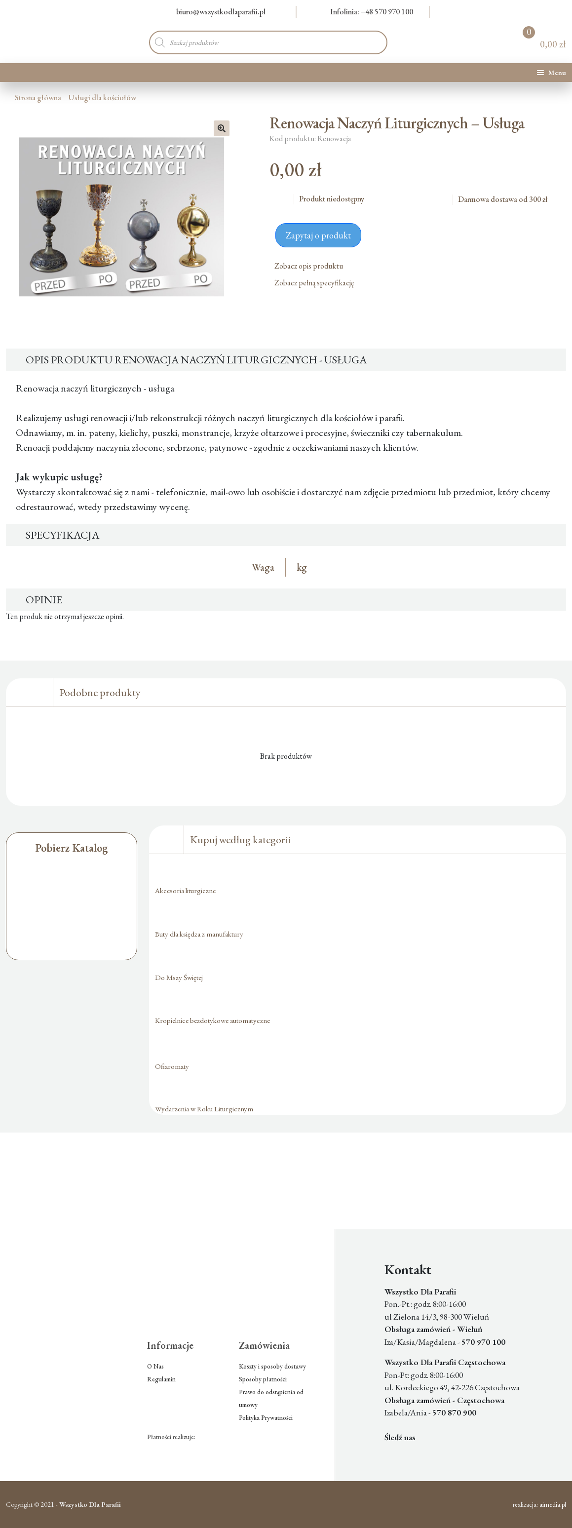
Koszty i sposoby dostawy (272, 1366)
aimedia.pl (552, 1504)
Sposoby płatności (263, 1379)
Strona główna (38, 97)
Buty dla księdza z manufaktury (199, 934)
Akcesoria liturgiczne (185, 890)
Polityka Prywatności (266, 1417)
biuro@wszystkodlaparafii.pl (215, 11)
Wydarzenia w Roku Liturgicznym (204, 1108)
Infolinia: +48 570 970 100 (366, 11)
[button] (221, 128)
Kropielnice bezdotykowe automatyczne (212, 1020)
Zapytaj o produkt (318, 235)
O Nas (155, 1366)
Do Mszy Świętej (179, 977)
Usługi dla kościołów (102, 97)
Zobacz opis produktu (312, 266)
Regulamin (161, 1379)
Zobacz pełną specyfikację (317, 282)
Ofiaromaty (172, 1066)
